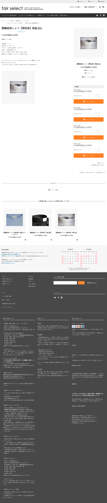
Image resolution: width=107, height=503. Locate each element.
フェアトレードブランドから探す (14, 23)
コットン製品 (10, 20)
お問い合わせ (63, 15)
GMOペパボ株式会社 (28, 501)
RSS (3, 296)
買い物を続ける (100, 172)
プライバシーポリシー (7, 301)
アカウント (82, 1)
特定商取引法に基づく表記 (98, 165)
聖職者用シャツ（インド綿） (22, 20)
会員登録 (102, 1)
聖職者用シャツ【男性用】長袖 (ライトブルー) (15, 232)
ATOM (6, 296)
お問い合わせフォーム (9, 262)
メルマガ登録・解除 (52, 15)
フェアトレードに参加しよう (27, 15)
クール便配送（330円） (26, 353)
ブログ (3, 291)
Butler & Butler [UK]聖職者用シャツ (33, 23)
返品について (101, 163)
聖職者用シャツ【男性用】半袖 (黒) (40, 232)
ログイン (91, 1)
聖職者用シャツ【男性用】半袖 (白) (66, 232)
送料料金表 (9, 391)
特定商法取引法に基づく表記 (9, 298)
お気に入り (89, 73)
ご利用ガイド (41, 15)
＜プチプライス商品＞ (23, 376)
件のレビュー (22, 31)
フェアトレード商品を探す (9, 15)
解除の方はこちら (92, 282)
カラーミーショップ (5, 501)
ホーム (3, 20)
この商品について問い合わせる (87, 172)
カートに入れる (88, 101)
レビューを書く (53, 189)
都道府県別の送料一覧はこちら (26, 328)
